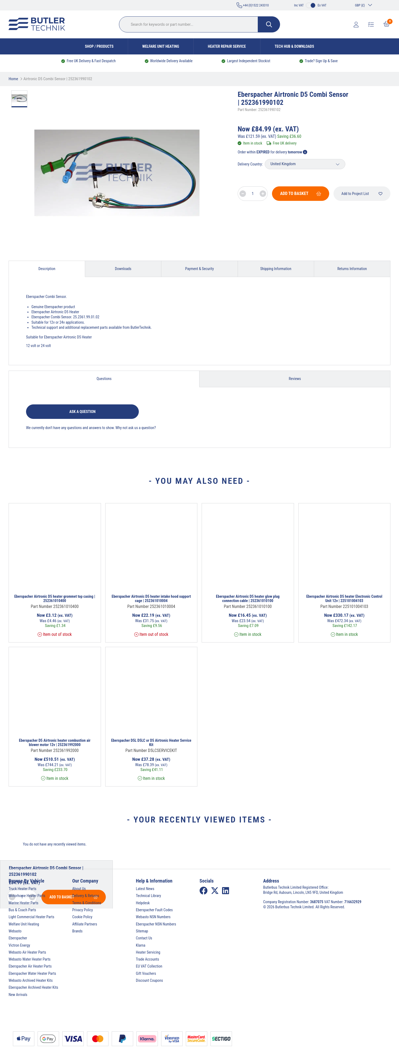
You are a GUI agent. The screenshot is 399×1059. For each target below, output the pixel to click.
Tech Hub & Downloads (294, 46)
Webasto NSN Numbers (153, 917)
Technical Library (148, 896)
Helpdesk (143, 903)
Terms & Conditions (86, 903)
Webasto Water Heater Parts (29, 959)
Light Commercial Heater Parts (31, 917)
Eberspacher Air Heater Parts (30, 966)
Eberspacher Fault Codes (154, 910)
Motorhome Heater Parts (27, 896)
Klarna (140, 945)
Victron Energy (19, 945)
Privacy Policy (82, 910)
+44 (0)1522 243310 (253, 5)
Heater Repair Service (227, 46)
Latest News (145, 889)
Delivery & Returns (85, 896)
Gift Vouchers (146, 973)
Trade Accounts (147, 959)
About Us (79, 889)
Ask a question (82, 411)
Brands (77, 931)
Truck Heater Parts (22, 889)
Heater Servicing (148, 952)
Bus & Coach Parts (22, 910)
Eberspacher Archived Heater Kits (33, 987)
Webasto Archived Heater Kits (31, 980)
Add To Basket (300, 193)
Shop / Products (99, 46)
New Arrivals (18, 994)
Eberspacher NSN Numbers (156, 924)
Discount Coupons (149, 980)
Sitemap (142, 931)
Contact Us (144, 938)
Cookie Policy (82, 917)
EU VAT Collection (149, 966)
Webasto (15, 931)
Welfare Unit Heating (160, 46)
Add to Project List (362, 193)
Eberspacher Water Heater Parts (32, 973)
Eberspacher (18, 938)
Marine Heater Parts (23, 903)
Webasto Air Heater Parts (27, 952)
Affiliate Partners (84, 924)
